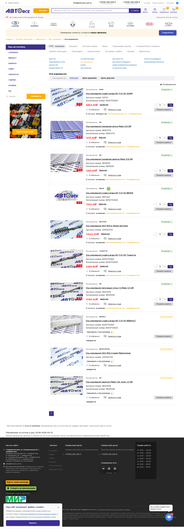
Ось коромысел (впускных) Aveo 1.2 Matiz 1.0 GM (110, 288)
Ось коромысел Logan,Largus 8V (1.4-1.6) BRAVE (109, 193)
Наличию (74, 78)
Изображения (168, 84)
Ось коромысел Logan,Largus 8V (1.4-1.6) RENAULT (111, 321)
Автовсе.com (75, 509)
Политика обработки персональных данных (113, 509)
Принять (33, 523)
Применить (36, 96)
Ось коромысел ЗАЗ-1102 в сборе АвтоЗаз (107, 226)
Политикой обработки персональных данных (38, 514)
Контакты (170, 3)
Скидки (51, 454)
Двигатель (40, 39)
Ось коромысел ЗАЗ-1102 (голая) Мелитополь (108, 353)
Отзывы (147, 3)
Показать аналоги (163, 109)
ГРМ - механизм (54, 39)
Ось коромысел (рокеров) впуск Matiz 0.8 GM (108, 126)
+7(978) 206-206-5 (107, 3)
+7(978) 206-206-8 (131, 3)
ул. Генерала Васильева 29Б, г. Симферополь (23, 457)
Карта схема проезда (17, 482)
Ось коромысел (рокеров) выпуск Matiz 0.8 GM (109, 159)
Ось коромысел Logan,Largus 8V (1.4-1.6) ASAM (109, 94)
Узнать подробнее (24, 132)
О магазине (53, 450)
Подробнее (167, 33)
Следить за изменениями (21, 488)
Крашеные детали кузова (167, 17)
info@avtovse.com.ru (82, 3)
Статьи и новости (55, 465)
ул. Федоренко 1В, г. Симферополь (19, 455)
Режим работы (158, 3)
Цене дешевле (89, 78)
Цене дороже (107, 78)
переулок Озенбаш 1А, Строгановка (19, 461)
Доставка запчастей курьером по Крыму (24, 17)
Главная (9, 39)
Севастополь (12, 3)
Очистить (12, 96)
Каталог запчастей (24, 39)
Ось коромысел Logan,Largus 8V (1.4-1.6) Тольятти (111, 255)
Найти (135, 11)
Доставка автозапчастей (15, 466)
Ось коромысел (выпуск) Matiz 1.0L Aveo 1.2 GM (109, 382)
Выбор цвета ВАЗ (55, 469)
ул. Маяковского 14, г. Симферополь (19, 459)
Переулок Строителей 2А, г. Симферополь (22, 453)
